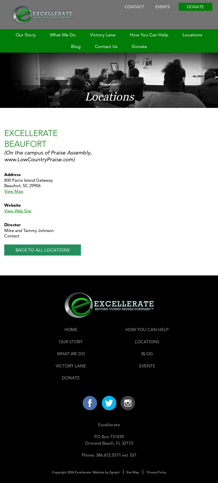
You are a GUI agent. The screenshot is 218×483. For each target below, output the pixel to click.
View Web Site (17, 211)
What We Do (63, 34)
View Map (13, 191)
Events (162, 6)
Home (70, 329)
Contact (134, 6)
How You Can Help (149, 34)
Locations (192, 34)
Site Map (132, 472)
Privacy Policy (156, 472)
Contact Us (106, 46)
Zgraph (114, 472)
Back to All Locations (43, 250)
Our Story (26, 34)
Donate (195, 6)
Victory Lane (103, 34)
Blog (76, 46)
